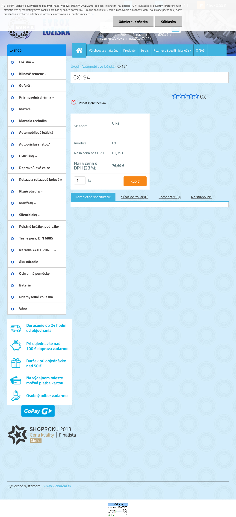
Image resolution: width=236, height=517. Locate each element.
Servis (144, 50)
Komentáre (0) (169, 197)
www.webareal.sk (57, 486)
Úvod (75, 66)
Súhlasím (168, 21)
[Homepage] (81, 50)
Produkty (129, 50)
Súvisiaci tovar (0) (134, 197)
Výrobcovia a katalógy (103, 50)
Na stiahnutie (201, 197)
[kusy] (80, 180)
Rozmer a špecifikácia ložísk (172, 50)
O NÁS (200, 50)
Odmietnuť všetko (133, 21)
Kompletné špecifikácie (93, 197)
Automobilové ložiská (98, 66)
